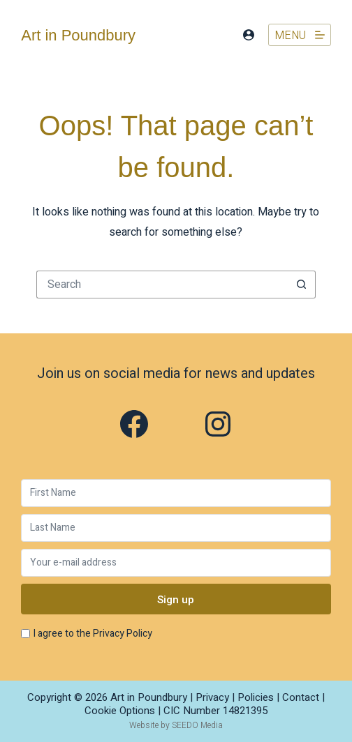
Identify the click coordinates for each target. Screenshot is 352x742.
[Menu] (299, 35)
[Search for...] (162, 284)
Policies (255, 697)
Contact (300, 697)
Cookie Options (120, 710)
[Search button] (302, 284)
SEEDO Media (197, 725)
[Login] (248, 34)
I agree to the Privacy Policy (93, 633)
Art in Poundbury (78, 35)
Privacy (212, 697)
